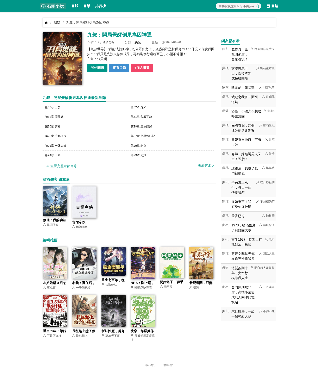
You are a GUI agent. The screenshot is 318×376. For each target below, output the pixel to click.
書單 (86, 6)
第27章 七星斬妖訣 (144, 138)
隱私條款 (150, 368)
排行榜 (100, 6)
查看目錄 (119, 67)
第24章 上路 (54, 158)
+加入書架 (142, 67)
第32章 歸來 (140, 107)
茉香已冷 (238, 216)
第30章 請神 (54, 128)
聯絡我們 (168, 368)
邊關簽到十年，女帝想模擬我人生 (239, 273)
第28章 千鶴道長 (57, 138)
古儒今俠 (78, 225)
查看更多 (206, 169)
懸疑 (57, 22)
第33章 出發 (54, 107)
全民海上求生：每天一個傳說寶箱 (241, 187)
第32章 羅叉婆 (55, 117)
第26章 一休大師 (57, 148)
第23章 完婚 (140, 158)
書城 (74, 6)
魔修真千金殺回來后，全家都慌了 (239, 54)
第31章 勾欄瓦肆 (143, 117)
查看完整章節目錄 (61, 169)
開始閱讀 (97, 67)
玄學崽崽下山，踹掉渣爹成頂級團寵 (241, 73)
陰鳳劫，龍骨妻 (243, 87)
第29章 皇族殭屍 (143, 128)
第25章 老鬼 (140, 148)
